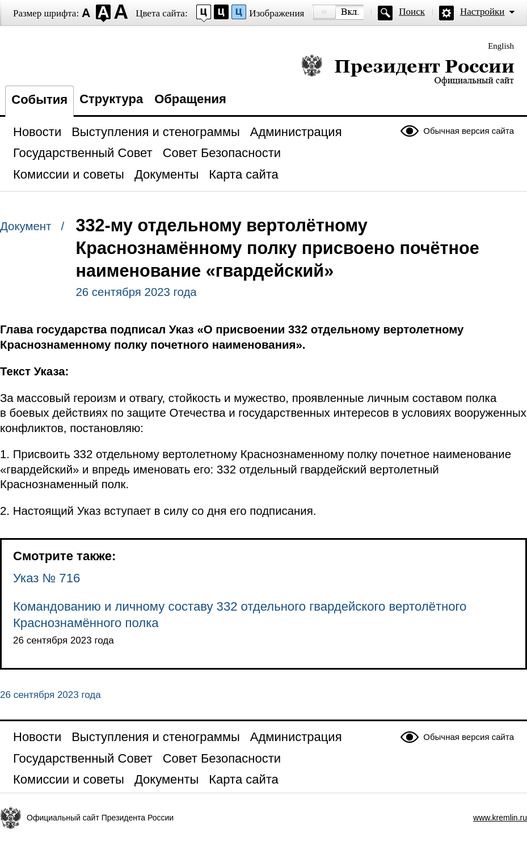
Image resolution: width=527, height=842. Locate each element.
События (39, 99)
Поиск (412, 11)
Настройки (482, 11)
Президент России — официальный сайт (407, 69)
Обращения (190, 99)
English (501, 45)
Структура (111, 99)
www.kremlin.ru (500, 817)
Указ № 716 (46, 578)
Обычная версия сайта (468, 131)
